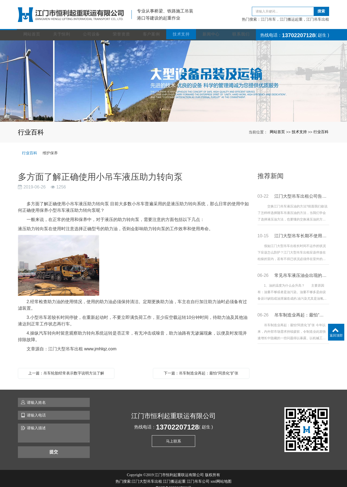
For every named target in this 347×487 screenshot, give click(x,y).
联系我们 (242, 29)
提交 (53, 445)
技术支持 (182, 29)
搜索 (321, 8)
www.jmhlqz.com (100, 342)
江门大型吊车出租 (147, 475)
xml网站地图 (221, 475)
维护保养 (50, 147)
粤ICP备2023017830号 (173, 482)
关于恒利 (63, 29)
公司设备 (92, 29)
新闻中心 (212, 29)
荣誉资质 (122, 29)
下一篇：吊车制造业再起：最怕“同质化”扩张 (201, 367)
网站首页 (33, 29)
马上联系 (173, 435)
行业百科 (321, 125)
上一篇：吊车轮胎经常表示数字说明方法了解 (66, 367)
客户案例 (152, 29)
